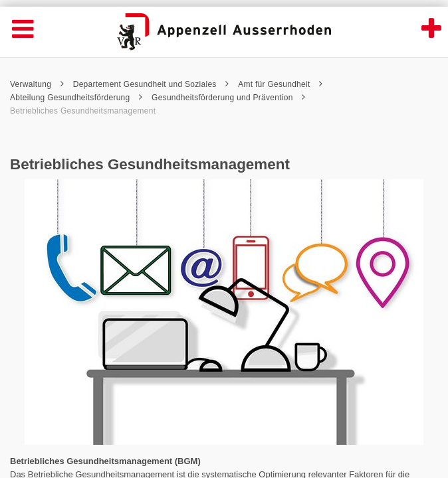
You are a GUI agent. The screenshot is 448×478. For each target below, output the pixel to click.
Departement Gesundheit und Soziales (151, 84)
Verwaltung (37, 84)
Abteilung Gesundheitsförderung (76, 97)
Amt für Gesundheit (280, 84)
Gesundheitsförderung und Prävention (229, 97)
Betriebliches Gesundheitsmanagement (83, 111)
